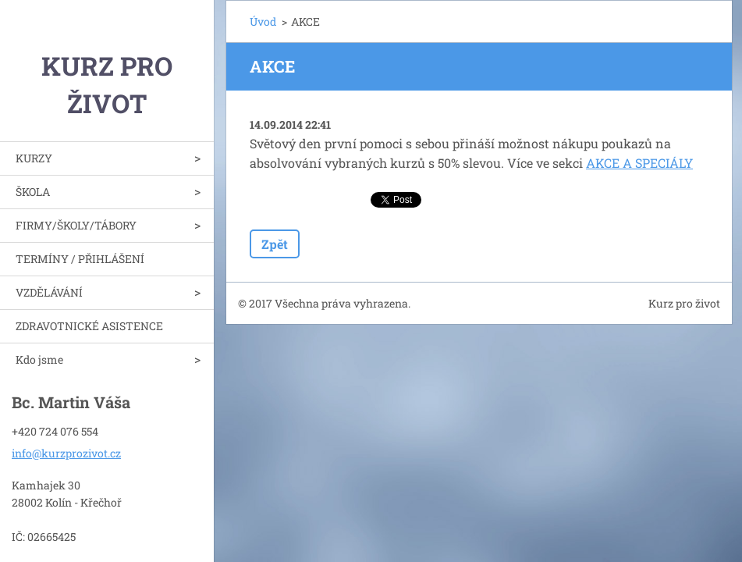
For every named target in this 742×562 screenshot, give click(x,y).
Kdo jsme (39, 359)
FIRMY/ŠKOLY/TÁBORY (76, 225)
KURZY (34, 158)
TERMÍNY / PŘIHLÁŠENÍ (80, 258)
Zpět (274, 244)
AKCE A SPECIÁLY (639, 163)
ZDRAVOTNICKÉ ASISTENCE (89, 325)
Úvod (263, 21)
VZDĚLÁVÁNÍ (49, 292)
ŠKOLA (33, 191)
